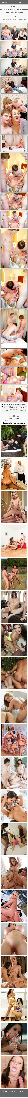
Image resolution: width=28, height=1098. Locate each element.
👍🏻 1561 (11, 416)
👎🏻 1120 (17, 416)
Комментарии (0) (4, 420)
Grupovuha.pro (5, 2)
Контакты (13, 1091)
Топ (25, 2)
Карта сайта (22, 1091)
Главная (5, 1091)
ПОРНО (19, 2)
